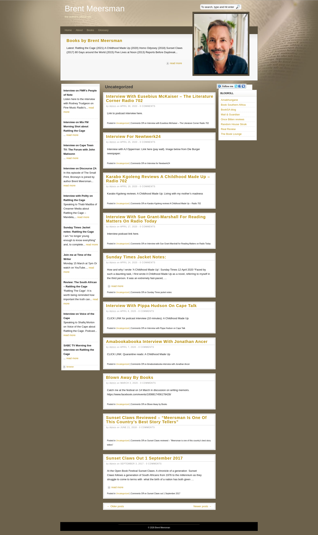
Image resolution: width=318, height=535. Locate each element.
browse (70, 366)
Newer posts (202, 506)
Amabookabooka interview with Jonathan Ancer (157, 341)
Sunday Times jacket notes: (136, 257)
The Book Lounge (231, 133)
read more (176, 63)
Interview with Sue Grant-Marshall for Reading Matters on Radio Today (156, 219)
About (79, 30)
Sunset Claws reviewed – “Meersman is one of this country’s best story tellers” (156, 419)
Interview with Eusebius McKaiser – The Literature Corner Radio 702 (159, 98)
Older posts (115, 506)
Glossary (103, 30)
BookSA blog (228, 109)
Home (68, 30)
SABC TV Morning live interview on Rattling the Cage (78, 350)
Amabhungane (229, 99)
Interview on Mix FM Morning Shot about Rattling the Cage (76, 126)
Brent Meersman (95, 8)
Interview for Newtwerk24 (133, 136)
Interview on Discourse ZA (80, 168)
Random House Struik (234, 124)
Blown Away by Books (130, 377)
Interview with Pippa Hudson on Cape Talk (151, 305)
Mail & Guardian (230, 114)
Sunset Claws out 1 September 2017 (144, 458)
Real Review (228, 129)
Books (90, 30)
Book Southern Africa (233, 104)
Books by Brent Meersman (94, 40)
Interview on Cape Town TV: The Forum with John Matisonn (79, 149)
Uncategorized (122, 123)
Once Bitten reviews (232, 119)
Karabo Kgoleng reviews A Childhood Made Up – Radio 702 (158, 178)
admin (113, 106)
